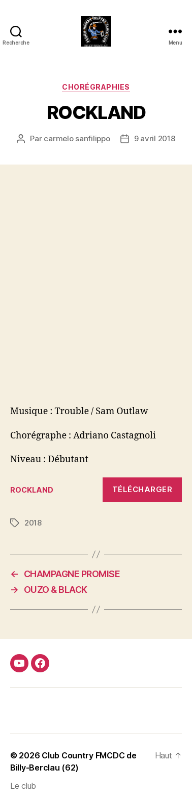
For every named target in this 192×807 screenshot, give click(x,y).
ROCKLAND (31, 490)
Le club (23, 786)
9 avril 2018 (154, 138)
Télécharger (142, 489)
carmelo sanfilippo (77, 138)
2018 (33, 523)
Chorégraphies (96, 87)
